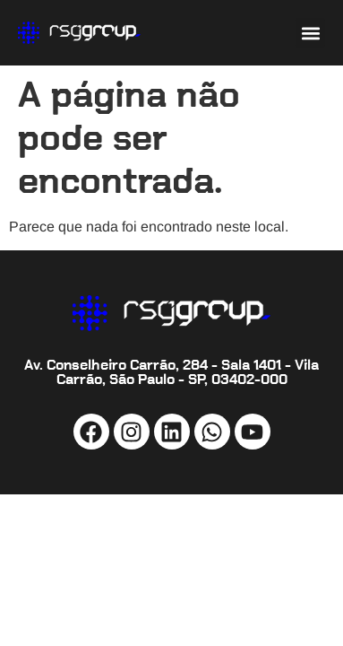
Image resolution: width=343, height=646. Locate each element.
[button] (310, 33)
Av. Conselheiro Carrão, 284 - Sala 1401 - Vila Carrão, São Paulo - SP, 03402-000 (171, 371)
